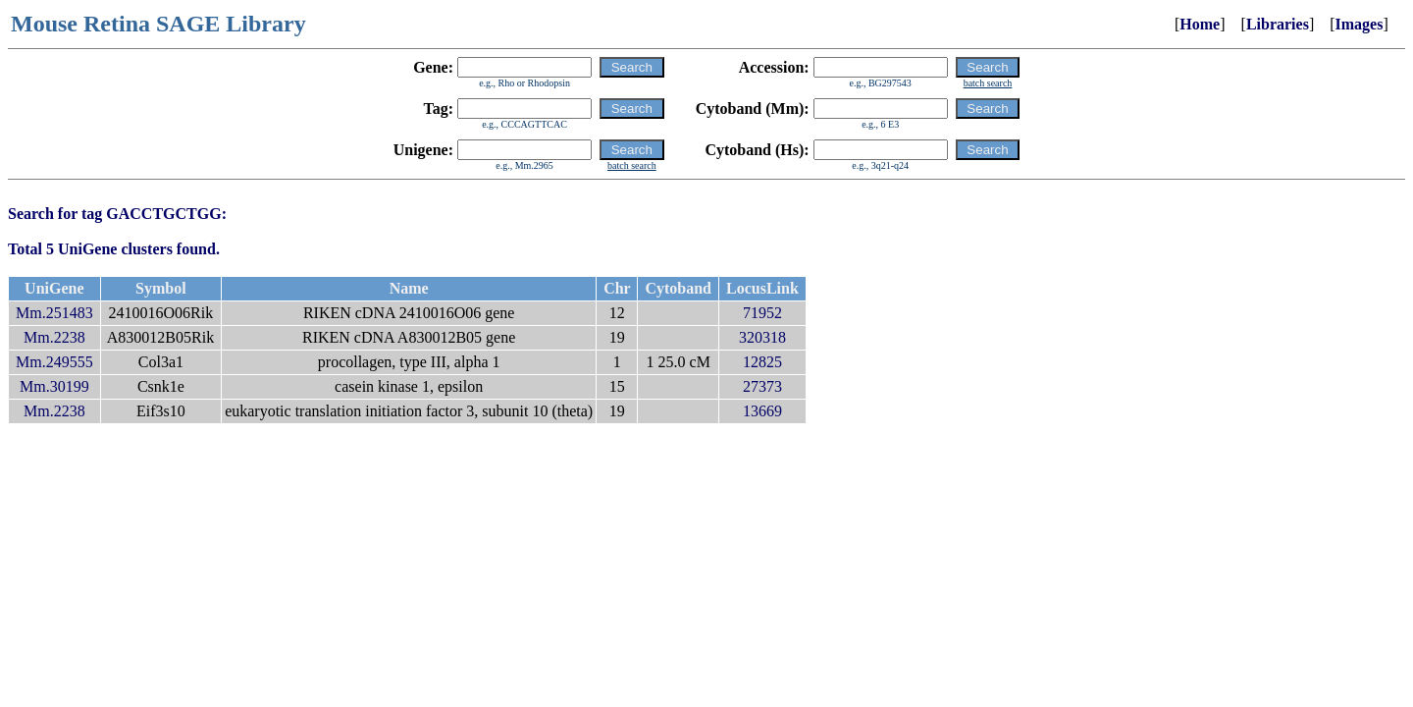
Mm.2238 (54, 337)
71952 (762, 312)
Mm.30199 (54, 386)
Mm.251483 (54, 312)
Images (1359, 24)
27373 (762, 386)
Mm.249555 (54, 362)
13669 (762, 411)
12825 (762, 362)
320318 (762, 337)
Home (1199, 24)
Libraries (1277, 24)
